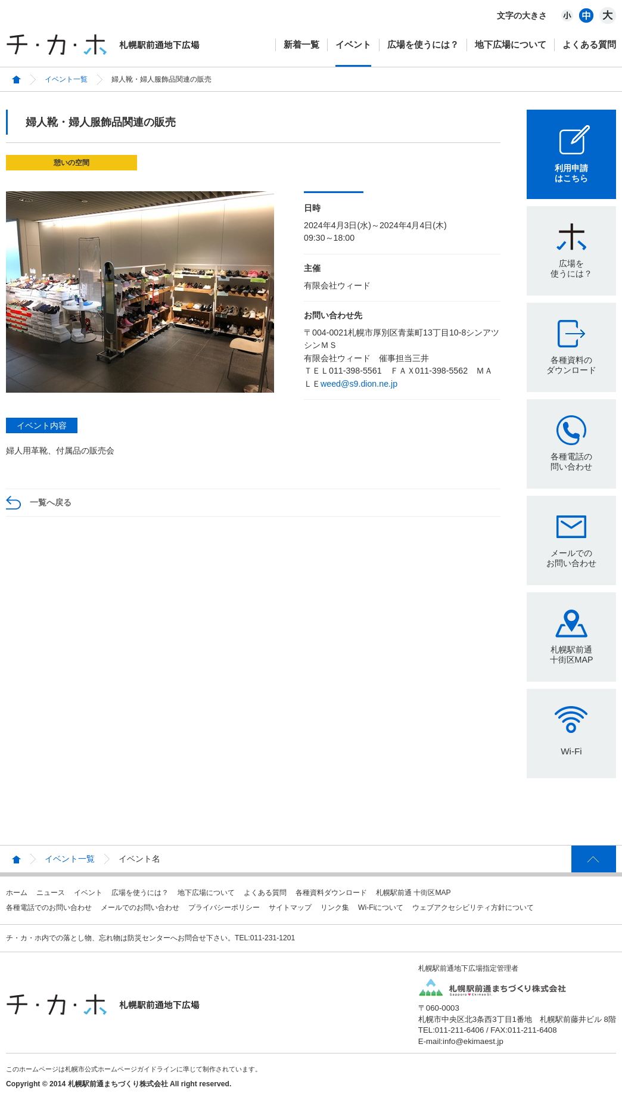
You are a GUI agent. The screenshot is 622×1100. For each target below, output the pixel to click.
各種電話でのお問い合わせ (49, 907)
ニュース (50, 892)
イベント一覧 (66, 79)
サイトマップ (290, 907)
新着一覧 (301, 44)
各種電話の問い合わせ (571, 461)
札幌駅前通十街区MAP (571, 654)
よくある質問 (589, 44)
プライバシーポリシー (224, 907)
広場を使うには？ (423, 44)
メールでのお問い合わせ (571, 558)
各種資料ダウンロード (331, 892)
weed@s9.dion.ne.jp (359, 384)
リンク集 (335, 907)
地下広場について (510, 44)
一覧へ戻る (50, 502)
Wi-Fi (571, 751)
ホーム (16, 892)
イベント (353, 44)
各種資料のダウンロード (571, 365)
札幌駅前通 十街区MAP (413, 892)
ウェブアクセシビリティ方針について (473, 907)
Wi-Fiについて (380, 907)
